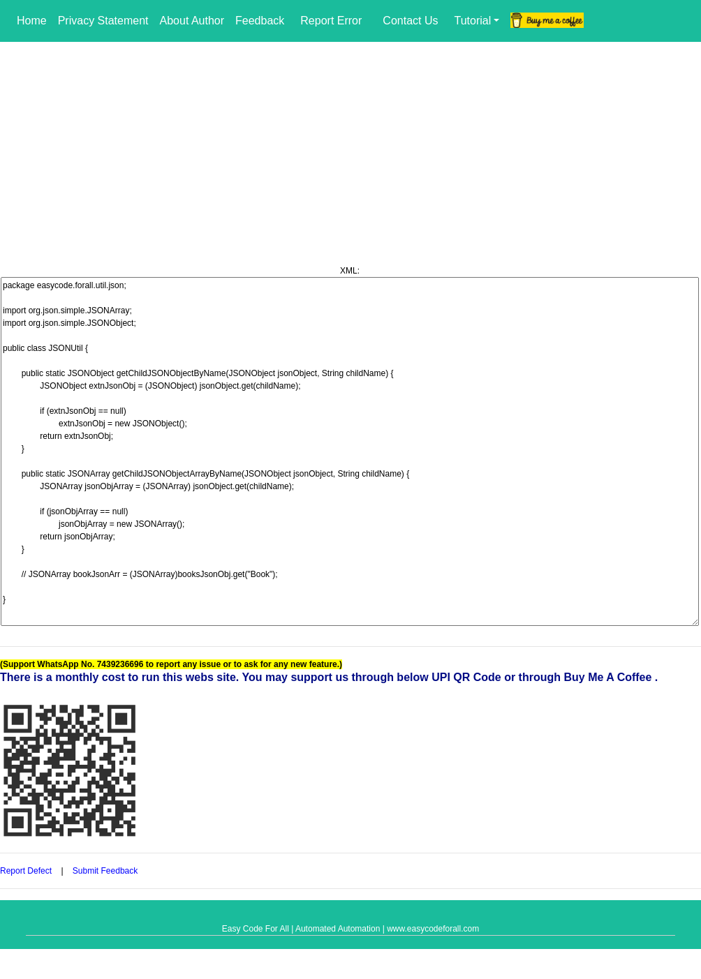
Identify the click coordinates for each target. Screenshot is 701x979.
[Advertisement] (350, 146)
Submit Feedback (106, 871)
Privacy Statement (103, 21)
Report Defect (26, 871)
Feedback (259, 21)
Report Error (331, 21)
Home (32, 21)
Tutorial (472, 21)
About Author (192, 21)
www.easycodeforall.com (433, 929)
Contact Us (410, 21)
